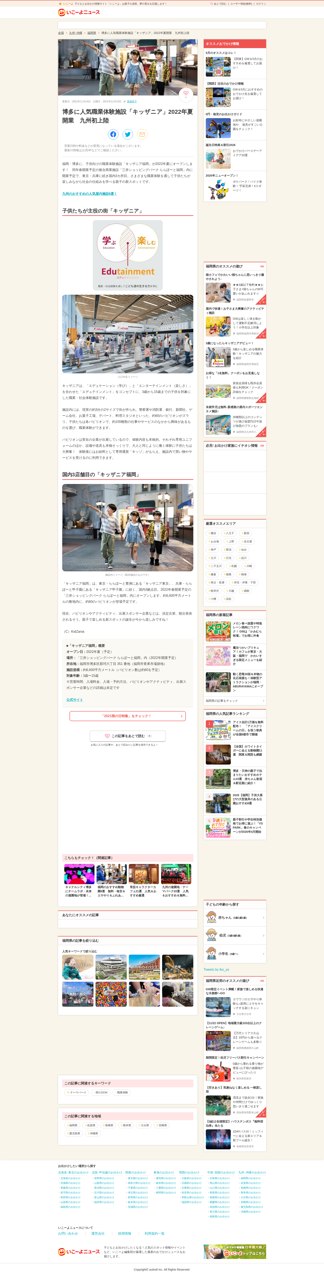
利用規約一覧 (155, 1233)
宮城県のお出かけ (71, 1183)
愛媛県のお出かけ (220, 1202)
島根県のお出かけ (220, 1197)
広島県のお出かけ (220, 1178)
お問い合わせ (68, 1233)
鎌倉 (212, 574)
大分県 (143, 1125)
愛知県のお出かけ (166, 1178)
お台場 (213, 541)
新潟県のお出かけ (104, 1187)
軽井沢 (213, 590)
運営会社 (98, 1233)
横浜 (212, 533)
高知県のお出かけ (220, 1206)
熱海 (242, 574)
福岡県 (72, 1125)
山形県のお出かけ (71, 1202)
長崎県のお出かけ (251, 1187)
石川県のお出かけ (104, 1192)
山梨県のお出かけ (104, 1183)
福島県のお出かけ (71, 1206)
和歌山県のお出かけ (193, 1197)
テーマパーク (78, 1092)
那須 (227, 549)
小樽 (212, 598)
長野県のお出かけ (104, 1178)
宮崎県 (161, 1125)
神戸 (212, 549)
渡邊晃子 (132, 101)
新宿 (245, 533)
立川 (212, 557)
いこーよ (68, 3)
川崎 (248, 566)
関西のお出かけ (189, 1172)
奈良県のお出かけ (192, 1192)
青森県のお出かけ (71, 1187)
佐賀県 (89, 1125)
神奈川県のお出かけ (139, 1183)
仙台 (242, 549)
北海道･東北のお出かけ (73, 1172)
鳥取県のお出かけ (220, 1192)
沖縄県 (92, 1133)
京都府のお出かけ (192, 1183)
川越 (230, 590)
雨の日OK (102, 1092)
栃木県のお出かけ (138, 1202)
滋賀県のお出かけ (192, 1202)
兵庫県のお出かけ (192, 1187)
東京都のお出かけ (138, 1178)
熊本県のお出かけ (251, 1192)
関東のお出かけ (135, 1172)
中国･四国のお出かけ (221, 1172)
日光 (227, 557)
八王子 (228, 533)
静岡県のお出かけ (166, 1192)
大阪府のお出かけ (192, 1178)
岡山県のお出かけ (220, 1183)
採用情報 (124, 1233)
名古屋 (246, 541)
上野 (230, 541)
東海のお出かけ (164, 1172)
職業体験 (122, 1092)
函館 (245, 590)
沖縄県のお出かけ (251, 1211)
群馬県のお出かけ (138, 1197)
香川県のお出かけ (220, 1211)
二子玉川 (215, 566)
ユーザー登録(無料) (241, 3)
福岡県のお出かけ (251, 1178)
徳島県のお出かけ (220, 1216)
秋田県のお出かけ (71, 1197)
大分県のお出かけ (251, 1197)
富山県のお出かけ (104, 1197)
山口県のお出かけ (220, 1187)
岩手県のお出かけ (71, 1192)
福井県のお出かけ (104, 1202)
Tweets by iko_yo (216, 969)
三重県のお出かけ (166, 1187)
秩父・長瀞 (216, 582)
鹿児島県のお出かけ (252, 1206)
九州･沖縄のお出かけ (252, 1172)
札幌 (233, 566)
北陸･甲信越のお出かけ (107, 1172)
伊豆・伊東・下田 (243, 582)
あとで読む (220, 3)
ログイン (261, 3)
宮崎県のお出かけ (251, 1202)
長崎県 (107, 1125)
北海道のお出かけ (71, 1178)
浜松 (227, 598)
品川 (242, 557)
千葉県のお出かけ (138, 1187)
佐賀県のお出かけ (251, 1183)
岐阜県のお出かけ (166, 1183)
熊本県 (125, 1125)
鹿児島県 (73, 1133)
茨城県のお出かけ (138, 1206)
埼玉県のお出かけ (138, 1192)
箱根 (227, 574)
